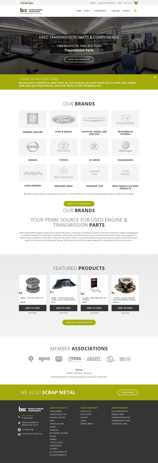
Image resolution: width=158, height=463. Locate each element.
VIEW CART (116, 11)
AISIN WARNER (56, 411)
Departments (100, 11)
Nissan (33, 159)
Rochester (78, 373)
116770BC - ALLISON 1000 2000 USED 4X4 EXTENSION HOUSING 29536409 (124, 300)
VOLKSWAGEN (55, 445)
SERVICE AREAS (87, 424)
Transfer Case (94, 186)
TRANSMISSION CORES (120, 420)
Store (86, 11)
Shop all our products (79, 322)
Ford (58, 131)
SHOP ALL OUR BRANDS (79, 203)
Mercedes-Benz (64, 186)
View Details (33, 313)
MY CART (84, 417)
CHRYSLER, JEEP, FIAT (58, 414)
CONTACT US (86, 411)
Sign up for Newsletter (106, 3)
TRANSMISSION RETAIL (120, 417)
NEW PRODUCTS (121, 186)
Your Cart (127, 3)
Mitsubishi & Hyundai (125, 132)
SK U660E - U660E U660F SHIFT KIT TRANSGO (94, 299)
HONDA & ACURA (57, 424)
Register (93, 3)
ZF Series (94, 159)
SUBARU (53, 439)
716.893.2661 (26, 3)
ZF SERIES (54, 448)
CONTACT (126, 11)
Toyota (63, 159)
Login (120, 3)
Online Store (102, 377)
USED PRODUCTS (129, 187)
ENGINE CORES (117, 414)
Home (79, 11)
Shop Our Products (79, 59)
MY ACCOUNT (86, 414)
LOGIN (83, 420)
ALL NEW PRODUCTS (58, 455)
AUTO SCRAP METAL (119, 411)
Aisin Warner (32, 185)
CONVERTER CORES (119, 424)
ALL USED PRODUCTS (58, 452)
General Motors (33, 132)
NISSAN (53, 436)
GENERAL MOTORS (57, 417)
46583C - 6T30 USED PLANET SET (32, 298)
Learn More (127, 392)
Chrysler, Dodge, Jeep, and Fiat (94, 132)
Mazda (68, 131)
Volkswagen (125, 159)
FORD (52, 420)
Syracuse (87, 373)
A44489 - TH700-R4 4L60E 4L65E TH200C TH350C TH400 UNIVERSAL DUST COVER (63, 300)
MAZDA (53, 427)
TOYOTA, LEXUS (56, 442)
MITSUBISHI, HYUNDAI (59, 433)
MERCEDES (54, 430)
